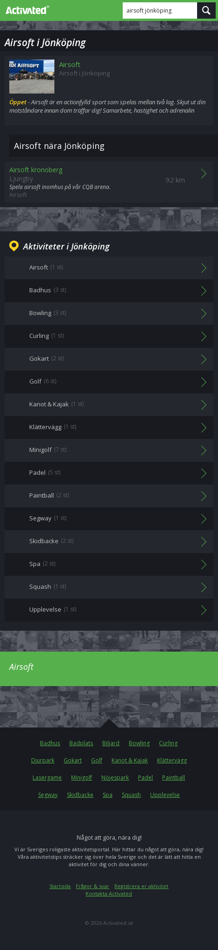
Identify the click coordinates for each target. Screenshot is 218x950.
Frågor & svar (92, 886)
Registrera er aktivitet (141, 886)
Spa (107, 795)
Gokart (73, 760)
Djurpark (42, 760)
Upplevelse (165, 795)
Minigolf (81, 778)
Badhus (50, 743)
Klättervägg (172, 760)
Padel (145, 778)
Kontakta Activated (109, 893)
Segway (48, 795)
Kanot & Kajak (130, 760)
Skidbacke (80, 795)
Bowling (139, 743)
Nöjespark (115, 778)
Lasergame (47, 778)
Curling (168, 743)
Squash (131, 795)
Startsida (60, 886)
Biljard (110, 743)
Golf (96, 760)
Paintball (173, 778)
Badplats (81, 743)
